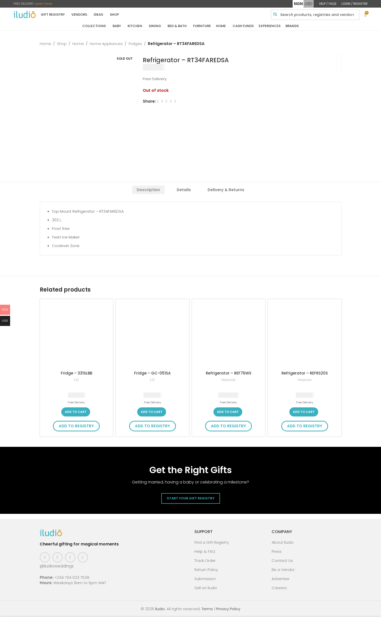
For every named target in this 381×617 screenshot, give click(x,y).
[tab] (148, 190)
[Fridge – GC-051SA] (152, 335)
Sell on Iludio (205, 587)
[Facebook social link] (158, 101)
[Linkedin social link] (171, 101)
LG (76, 380)
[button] (75, 411)
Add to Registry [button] (76, 426)
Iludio (160, 608)
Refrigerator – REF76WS (228, 373)
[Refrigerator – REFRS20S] (304, 335)
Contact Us (282, 560)
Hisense (228, 380)
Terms (207, 608)
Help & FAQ (204, 551)
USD (308, 4)
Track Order (205, 560)
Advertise (280, 578)
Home (45, 43)
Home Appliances (106, 43)
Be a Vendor (283, 569)
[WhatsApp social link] (175, 101)
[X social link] (162, 101)
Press (277, 551)
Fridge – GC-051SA (152, 373)
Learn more (43, 4)
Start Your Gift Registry (190, 498)
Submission (205, 578)
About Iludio (283, 542)
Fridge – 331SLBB (76, 373)
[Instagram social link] (57, 557)
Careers (279, 587)
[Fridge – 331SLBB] (76, 335)
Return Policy (206, 569)
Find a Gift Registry (211, 542)
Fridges (135, 43)
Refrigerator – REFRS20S (305, 373)
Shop (62, 43)
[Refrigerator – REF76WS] (229, 335)
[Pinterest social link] (70, 557)
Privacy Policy (228, 608)
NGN (298, 4)
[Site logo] (24, 14)
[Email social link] (166, 101)
